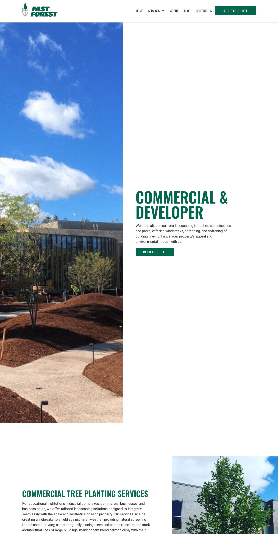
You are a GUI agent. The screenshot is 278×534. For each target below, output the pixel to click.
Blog (187, 10)
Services (156, 10)
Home (139, 10)
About (174, 10)
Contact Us (204, 10)
